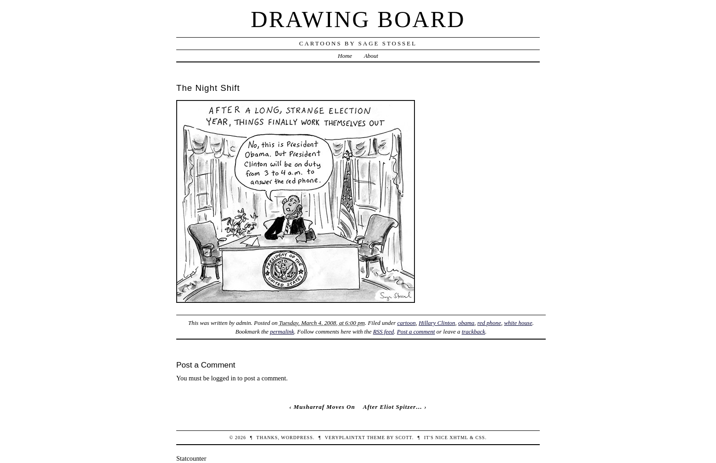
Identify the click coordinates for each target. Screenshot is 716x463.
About (371, 55)
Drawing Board (358, 19)
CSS (480, 437)
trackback (473, 331)
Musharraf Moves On (324, 406)
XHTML (458, 437)
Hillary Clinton (437, 322)
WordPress (297, 437)
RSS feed (383, 331)
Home (345, 55)
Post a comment (416, 331)
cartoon (406, 322)
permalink (282, 331)
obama (466, 322)
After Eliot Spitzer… (392, 406)
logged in (223, 378)
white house (518, 322)
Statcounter (191, 458)
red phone (489, 322)
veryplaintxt (345, 437)
